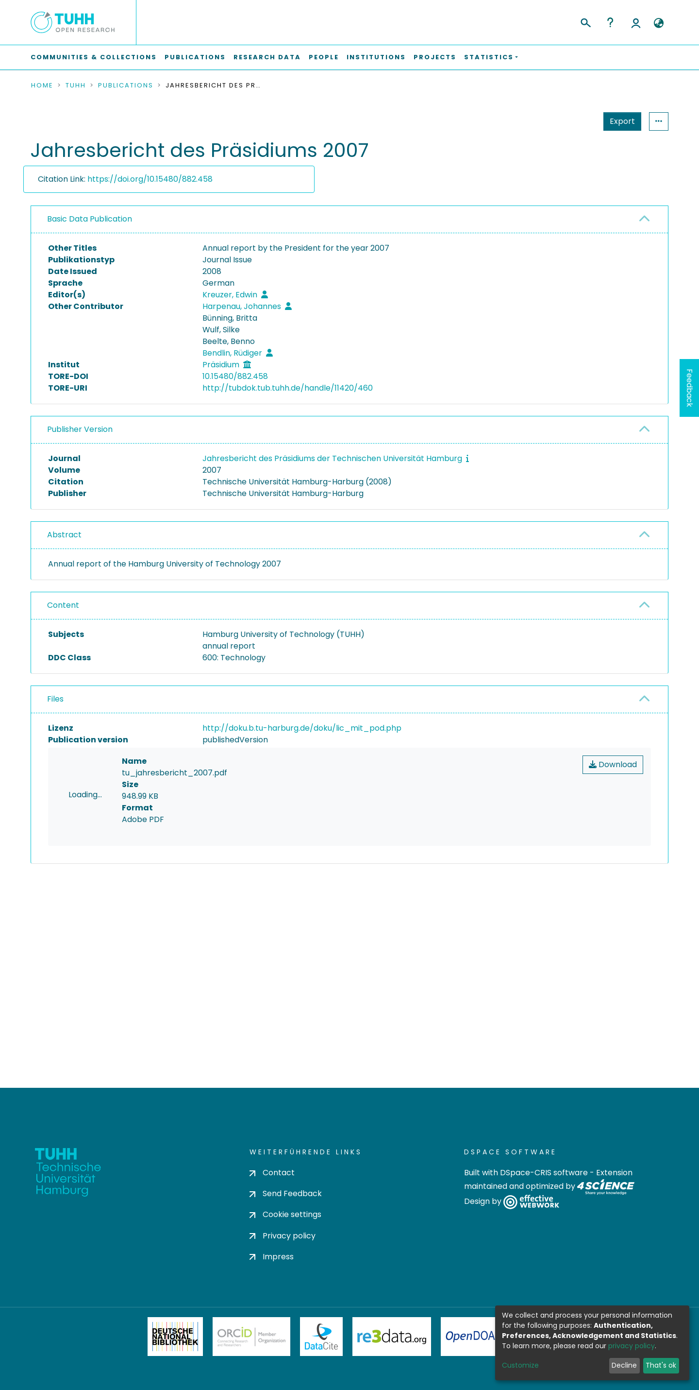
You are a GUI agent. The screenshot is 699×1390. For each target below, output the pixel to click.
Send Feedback (286, 1218)
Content (63, 605)
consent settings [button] (66, 958)
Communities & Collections (94, 57)
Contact (272, 1197)
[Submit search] (585, 21)
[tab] (349, 219)
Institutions (376, 57)
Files (55, 698)
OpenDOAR (474, 1362)
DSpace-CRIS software (544, 1197)
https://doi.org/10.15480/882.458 (150, 179)
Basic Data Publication (89, 218)
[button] (658, 23)
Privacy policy (283, 1260)
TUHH (76, 85)
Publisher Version (80, 429)
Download (613, 764)
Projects (435, 57)
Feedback (689, 388)
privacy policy (631, 1346)
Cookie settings (285, 1239)
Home (42, 85)
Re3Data (391, 1362)
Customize (520, 1365)
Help (610, 22)
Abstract (64, 534)
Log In (636, 22)
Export (574, 121)
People (324, 57)
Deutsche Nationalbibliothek (175, 1361)
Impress (272, 1281)
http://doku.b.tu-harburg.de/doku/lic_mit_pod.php (301, 728)
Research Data (267, 57)
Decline (624, 1365)
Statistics (619, 121)
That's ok (661, 1365)
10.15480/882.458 (235, 376)
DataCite (321, 1362)
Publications (195, 57)
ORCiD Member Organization (251, 1362)
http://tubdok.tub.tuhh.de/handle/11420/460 (287, 388)
